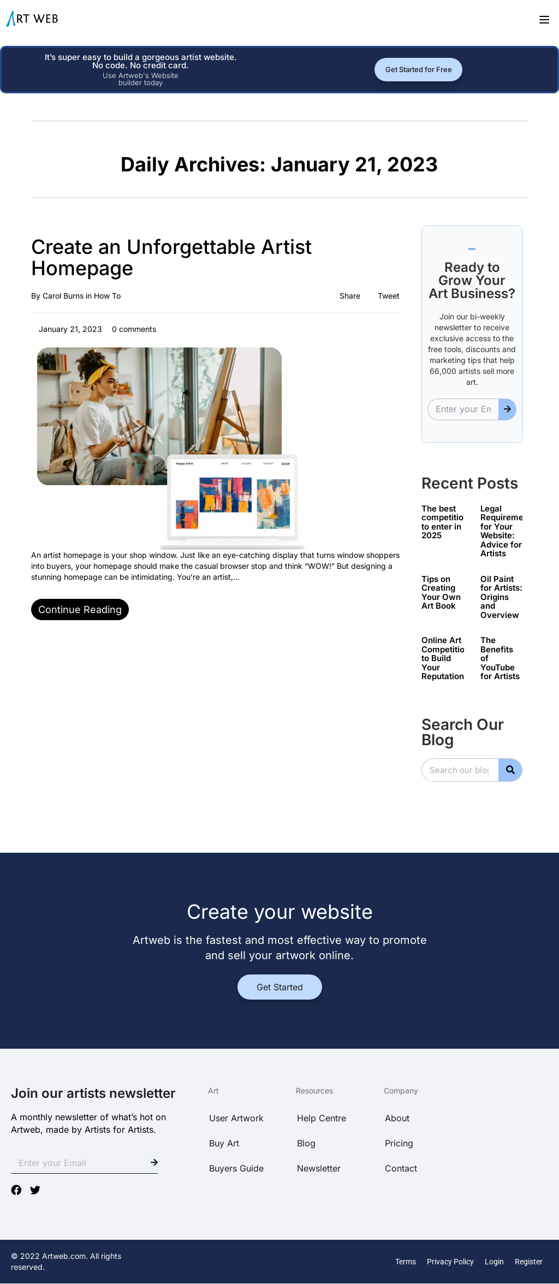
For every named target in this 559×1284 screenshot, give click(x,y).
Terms (405, 1261)
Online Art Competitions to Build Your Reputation (447, 658)
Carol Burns (63, 295)
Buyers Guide (236, 1168)
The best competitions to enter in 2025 (447, 522)
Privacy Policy (450, 1261)
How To (107, 295)
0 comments (133, 329)
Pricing (399, 1143)
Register (529, 1261)
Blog (306, 1143)
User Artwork (236, 1118)
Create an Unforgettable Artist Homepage (171, 258)
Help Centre (321, 1118)
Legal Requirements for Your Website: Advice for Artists (508, 531)
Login (494, 1261)
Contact (401, 1168)
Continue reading (80, 609)
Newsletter (319, 1168)
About (397, 1118)
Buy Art (224, 1143)
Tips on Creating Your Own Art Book (441, 592)
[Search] (510, 770)
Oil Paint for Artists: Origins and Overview (501, 597)
